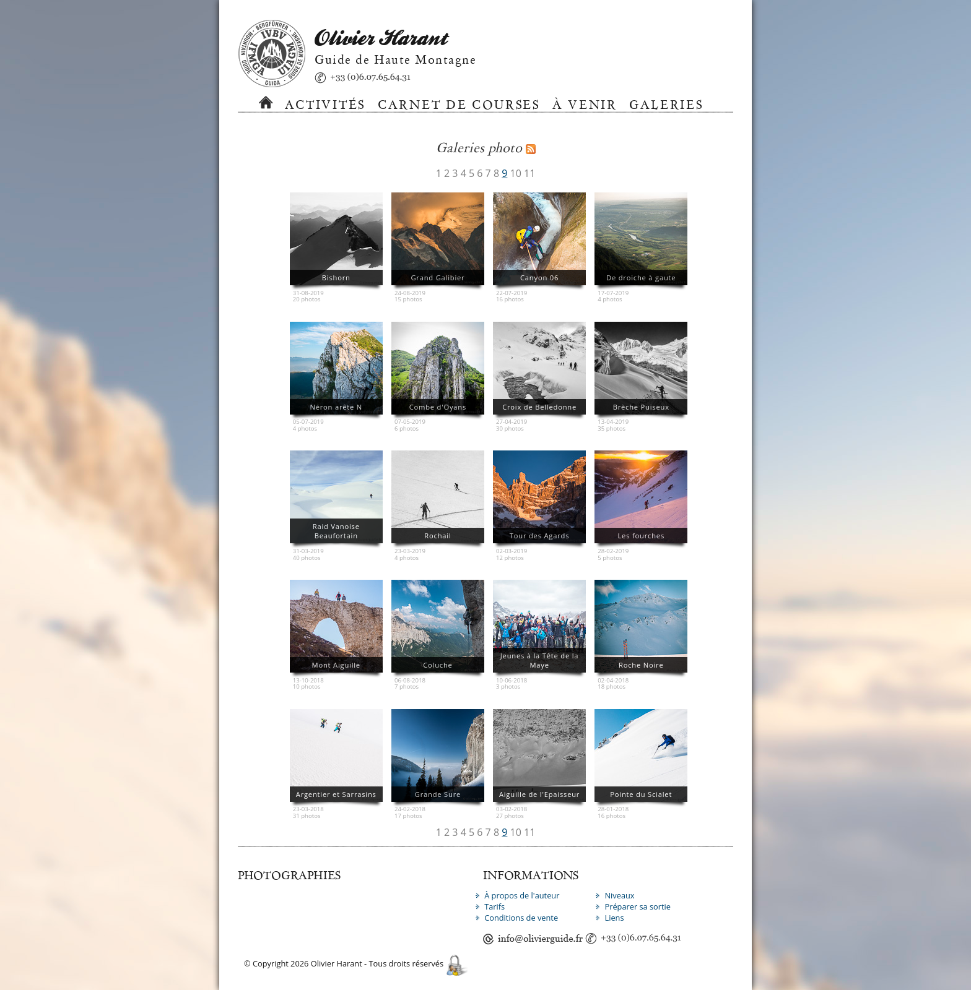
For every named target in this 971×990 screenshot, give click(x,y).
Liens (614, 917)
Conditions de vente (521, 917)
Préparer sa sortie (637, 906)
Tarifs (494, 906)
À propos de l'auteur (521, 895)
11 (529, 173)
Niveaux (619, 895)
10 (515, 173)
